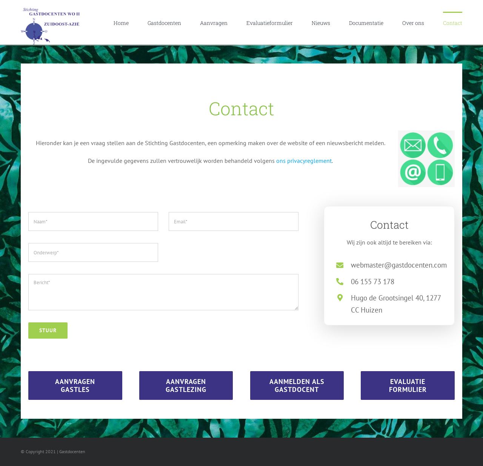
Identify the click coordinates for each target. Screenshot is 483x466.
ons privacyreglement (304, 160)
